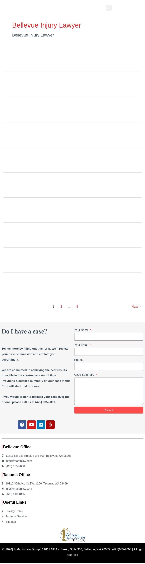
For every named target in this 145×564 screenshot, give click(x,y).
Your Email (81, 345)
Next (136, 306)
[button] (109, 8)
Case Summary (84, 374)
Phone (78, 359)
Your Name (82, 330)
